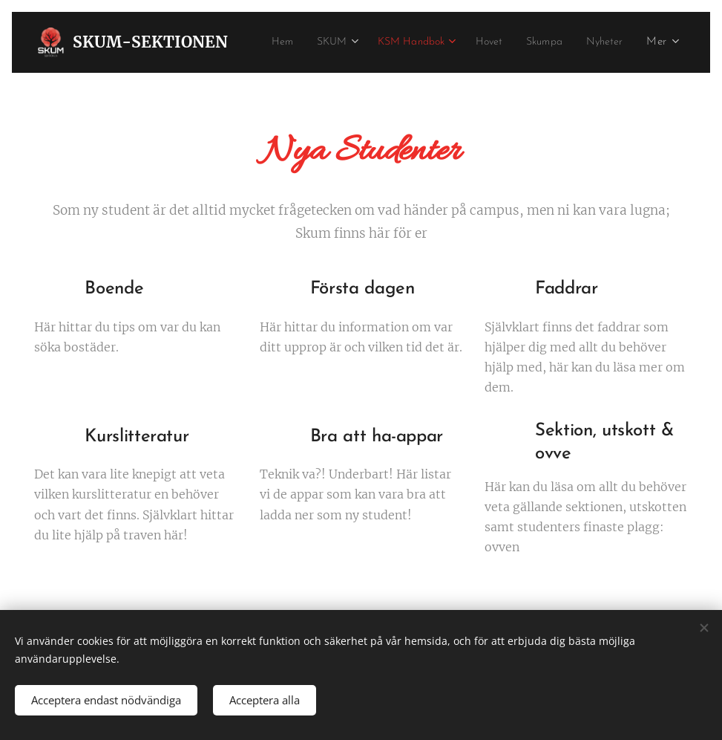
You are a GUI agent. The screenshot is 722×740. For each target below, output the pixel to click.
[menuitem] (321, 42)
